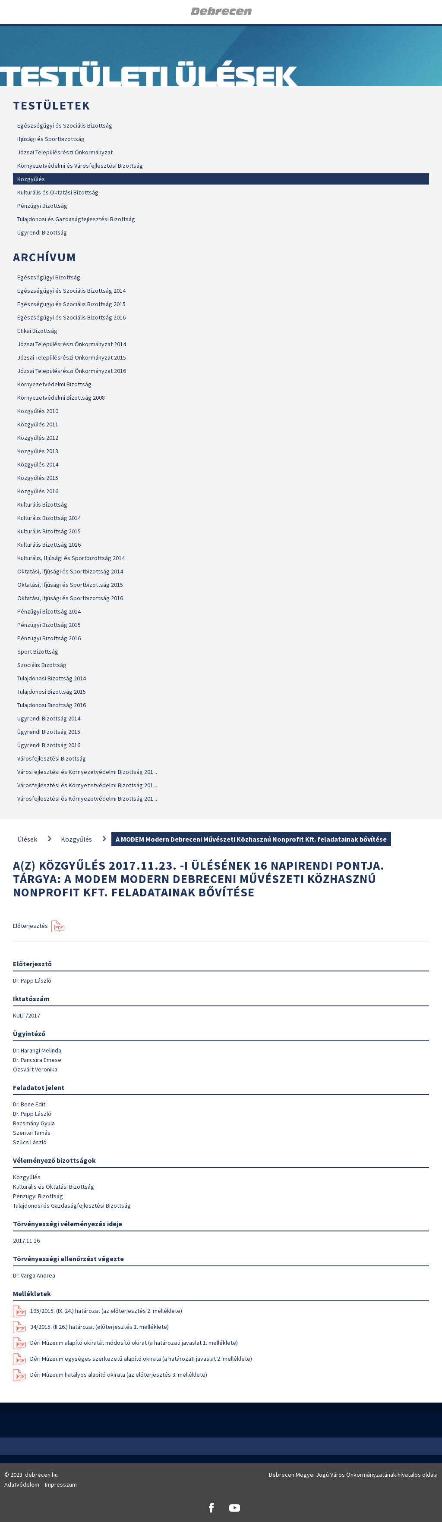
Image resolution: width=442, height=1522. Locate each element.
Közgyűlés (31, 179)
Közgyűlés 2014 (37, 464)
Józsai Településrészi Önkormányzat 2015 (71, 357)
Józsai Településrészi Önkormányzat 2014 (71, 344)
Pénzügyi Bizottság (42, 206)
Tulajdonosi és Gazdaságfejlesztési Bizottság (76, 219)
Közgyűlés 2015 (37, 478)
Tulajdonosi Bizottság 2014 (51, 678)
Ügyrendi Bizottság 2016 (48, 745)
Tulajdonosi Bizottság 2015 (51, 691)
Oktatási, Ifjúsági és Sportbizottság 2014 (70, 571)
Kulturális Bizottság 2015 (49, 531)
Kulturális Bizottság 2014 (49, 518)
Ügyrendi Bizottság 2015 (48, 732)
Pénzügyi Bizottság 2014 (49, 611)
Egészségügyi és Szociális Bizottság (64, 125)
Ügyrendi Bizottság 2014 (48, 718)
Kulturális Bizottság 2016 (49, 544)
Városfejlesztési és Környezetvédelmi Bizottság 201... (87, 772)
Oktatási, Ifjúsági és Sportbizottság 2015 (70, 585)
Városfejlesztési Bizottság (51, 758)
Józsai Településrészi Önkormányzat (65, 152)
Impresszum (61, 1484)
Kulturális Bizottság (42, 504)
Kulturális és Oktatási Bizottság (57, 192)
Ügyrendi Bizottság (42, 232)
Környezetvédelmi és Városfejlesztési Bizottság (80, 165)
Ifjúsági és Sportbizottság (51, 139)
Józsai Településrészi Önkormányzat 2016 (71, 371)
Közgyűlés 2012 (37, 438)
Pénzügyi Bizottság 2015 (49, 625)
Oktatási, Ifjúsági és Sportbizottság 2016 (70, 598)
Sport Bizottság (37, 651)
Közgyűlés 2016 (37, 491)
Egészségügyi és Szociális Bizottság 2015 (71, 304)
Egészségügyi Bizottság (48, 277)
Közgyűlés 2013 (37, 451)
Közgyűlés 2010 (37, 411)
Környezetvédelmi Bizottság (54, 384)
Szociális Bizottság (41, 665)
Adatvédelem (21, 1484)
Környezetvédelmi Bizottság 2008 (61, 397)
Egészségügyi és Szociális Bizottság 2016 (71, 317)
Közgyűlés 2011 (37, 424)
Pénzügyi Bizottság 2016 (49, 638)
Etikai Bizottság (37, 331)
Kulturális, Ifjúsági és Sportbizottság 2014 (71, 558)
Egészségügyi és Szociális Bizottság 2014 (71, 290)
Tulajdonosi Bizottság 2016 (51, 705)
